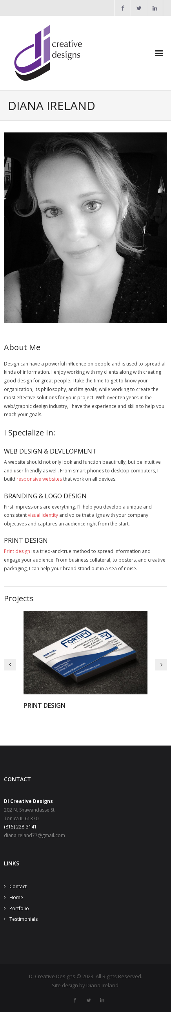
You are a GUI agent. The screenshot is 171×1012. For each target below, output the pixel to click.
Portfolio (19, 908)
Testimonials (23, 919)
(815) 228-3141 (20, 826)
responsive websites (39, 479)
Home (16, 897)
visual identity (43, 515)
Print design (17, 551)
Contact (18, 886)
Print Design (44, 705)
